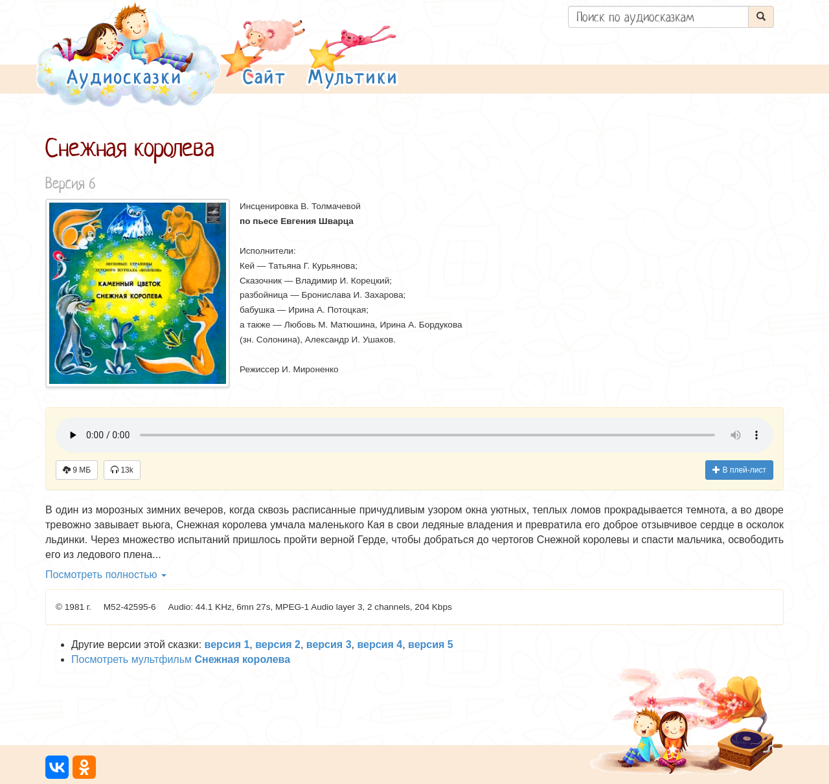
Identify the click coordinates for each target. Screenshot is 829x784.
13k (122, 470)
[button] (263, 54)
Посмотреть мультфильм (180, 659)
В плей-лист (739, 470)
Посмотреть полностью (105, 574)
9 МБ (77, 470)
